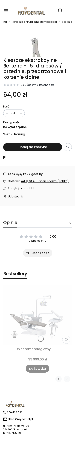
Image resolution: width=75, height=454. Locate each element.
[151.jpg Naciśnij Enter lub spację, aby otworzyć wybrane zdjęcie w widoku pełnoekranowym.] (38, 42)
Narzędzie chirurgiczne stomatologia (34, 21)
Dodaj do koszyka (32, 147)
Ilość (6, 106)
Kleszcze (67, 21)
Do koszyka (37, 369)
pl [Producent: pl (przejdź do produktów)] (4, 157)
